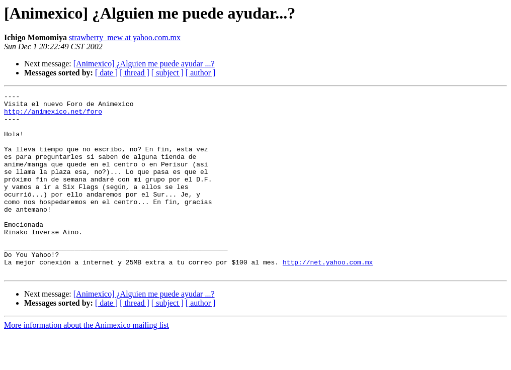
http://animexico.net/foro (53, 115)
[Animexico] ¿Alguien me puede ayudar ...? (144, 63)
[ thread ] (134, 72)
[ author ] (201, 72)
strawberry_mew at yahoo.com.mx (125, 37)
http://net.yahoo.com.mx (328, 296)
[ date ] (106, 72)
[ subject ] (167, 72)
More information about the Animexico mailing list (86, 361)
